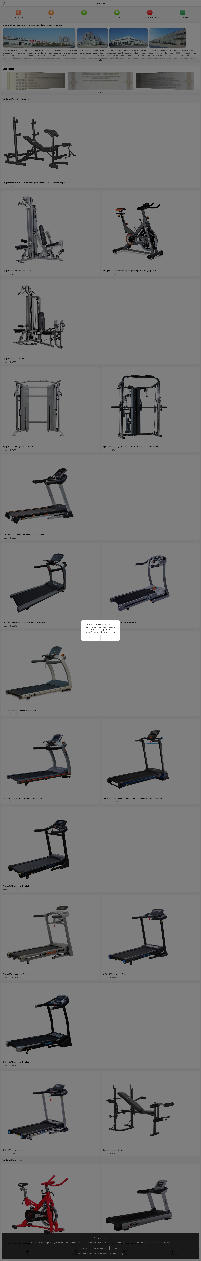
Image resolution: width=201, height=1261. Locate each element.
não (90, 637)
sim (110, 637)
